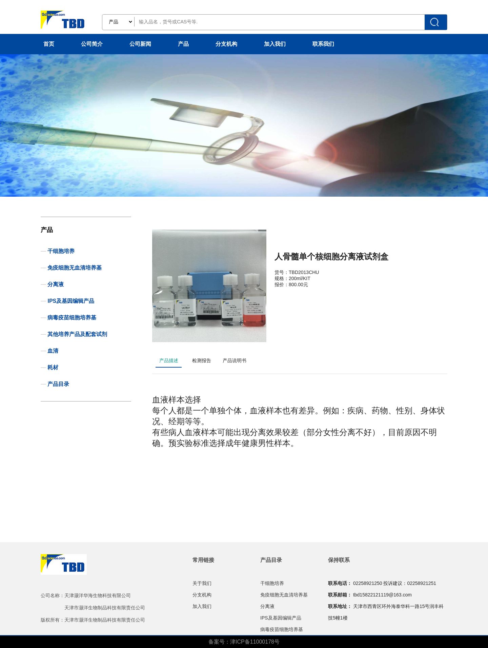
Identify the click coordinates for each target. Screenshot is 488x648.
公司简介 (92, 44)
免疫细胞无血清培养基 (74, 268)
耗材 (52, 367)
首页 (48, 44)
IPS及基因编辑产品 (70, 301)
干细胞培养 (61, 251)
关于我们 (201, 583)
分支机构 (226, 44)
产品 (183, 44)
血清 (52, 351)
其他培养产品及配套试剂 (77, 334)
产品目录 (58, 384)
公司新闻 (140, 44)
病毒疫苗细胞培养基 (71, 317)
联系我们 (323, 44)
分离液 (55, 284)
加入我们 (275, 44)
